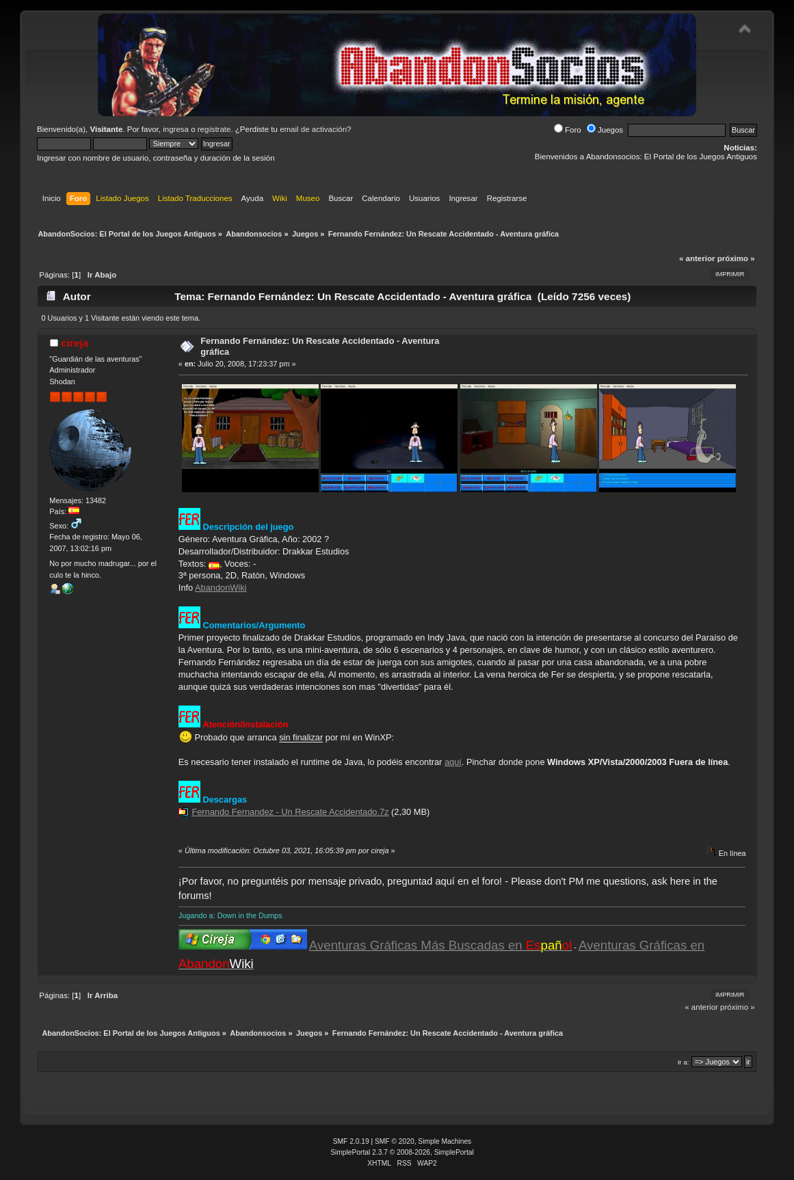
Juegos (605, 130)
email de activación (313, 129)
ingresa (176, 129)
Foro (567, 130)
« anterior (697, 258)
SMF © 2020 (394, 1141)
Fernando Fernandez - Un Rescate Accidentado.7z (289, 812)
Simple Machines (444, 1141)
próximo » (736, 258)
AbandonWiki (220, 587)
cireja (74, 343)
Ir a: (683, 1062)
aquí (453, 762)
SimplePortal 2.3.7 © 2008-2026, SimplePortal (402, 1152)
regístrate (214, 129)
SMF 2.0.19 (351, 1141)
